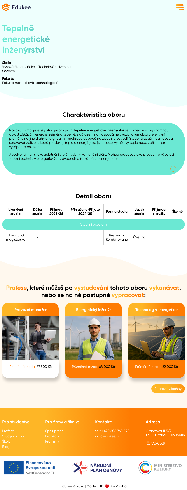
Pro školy (52, 436)
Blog (5, 447)
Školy (6, 441)
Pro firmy (52, 441)
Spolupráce (54, 431)
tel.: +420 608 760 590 (112, 431)
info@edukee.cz (107, 436)
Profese (8, 431)
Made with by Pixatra (107, 486)
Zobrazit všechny (168, 389)
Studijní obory (13, 436)
